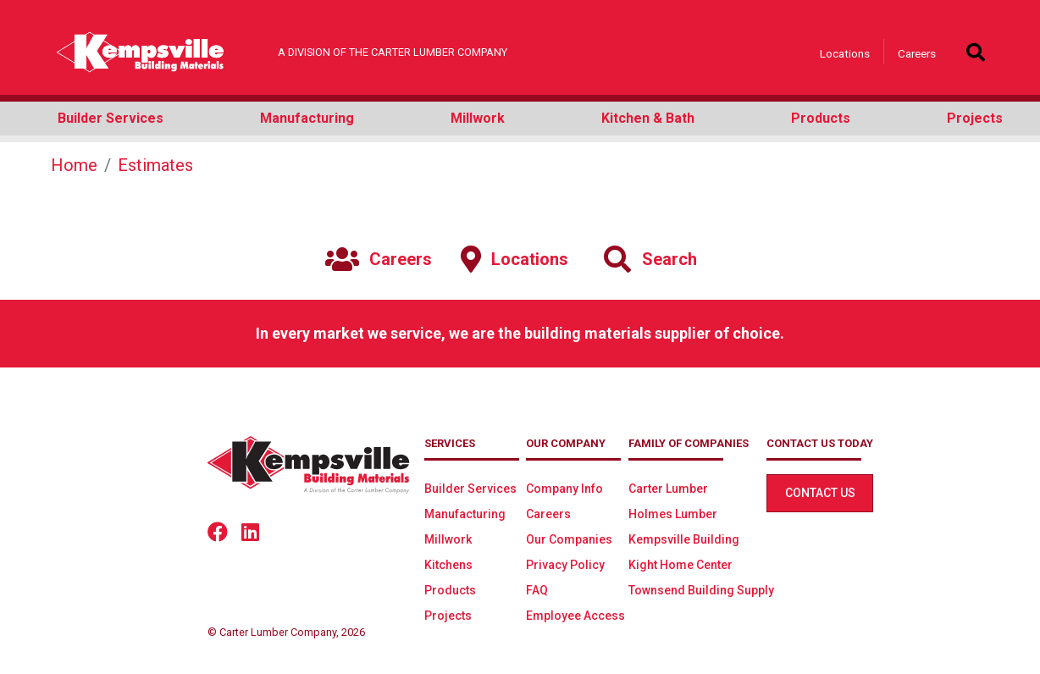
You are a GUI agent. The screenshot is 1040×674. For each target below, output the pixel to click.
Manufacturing (465, 514)
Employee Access (575, 615)
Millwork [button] (478, 118)
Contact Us (820, 493)
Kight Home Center (680, 565)
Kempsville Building (683, 539)
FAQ (537, 590)
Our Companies (569, 539)
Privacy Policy (565, 565)
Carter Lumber (668, 488)
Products (450, 590)
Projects (448, 615)
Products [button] (820, 118)
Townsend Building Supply (701, 590)
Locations (845, 53)
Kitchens (448, 565)
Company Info (564, 488)
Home (74, 165)
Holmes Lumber (672, 514)
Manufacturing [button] (307, 118)
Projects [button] (975, 118)
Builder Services (470, 488)
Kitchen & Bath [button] (647, 118)
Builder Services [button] (110, 118)
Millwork (448, 539)
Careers (917, 53)
